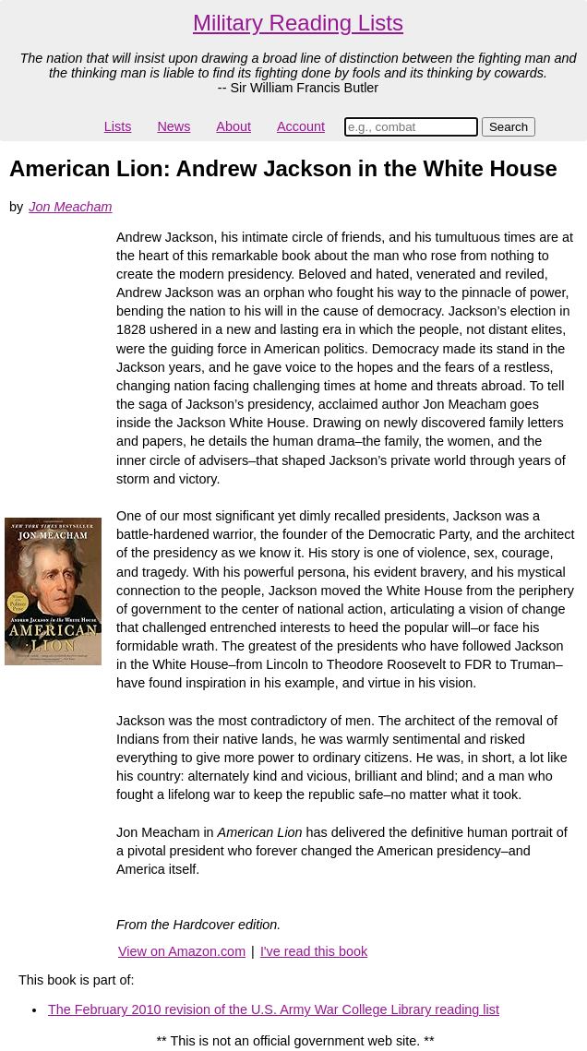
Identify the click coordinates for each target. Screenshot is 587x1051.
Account (301, 126)
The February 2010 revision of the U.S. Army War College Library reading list (273, 1009)
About (233, 126)
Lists (118, 126)
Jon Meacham (70, 206)
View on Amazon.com (182, 951)
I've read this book (313, 951)
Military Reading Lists (298, 22)
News (173, 126)
